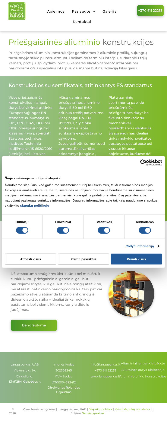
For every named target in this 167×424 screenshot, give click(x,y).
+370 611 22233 (105, 370)
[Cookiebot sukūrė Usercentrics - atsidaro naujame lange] (143, 162)
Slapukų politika (100, 409)
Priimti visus (136, 259)
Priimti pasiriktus (83, 259)
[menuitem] (57, 11)
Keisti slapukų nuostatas (132, 409)
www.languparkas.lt (105, 376)
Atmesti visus (30, 259)
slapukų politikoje (34, 205)
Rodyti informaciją (140, 246)
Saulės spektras (93, 413)
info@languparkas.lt (105, 364)
